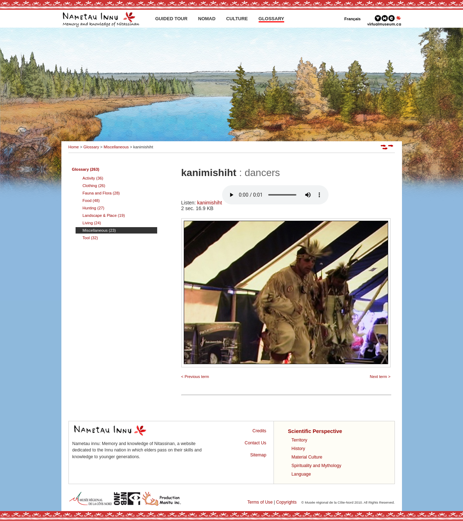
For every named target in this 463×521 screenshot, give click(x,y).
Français (352, 19)
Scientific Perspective (315, 431)
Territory (299, 440)
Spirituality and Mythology (316, 465)
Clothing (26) (94, 185)
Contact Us (255, 442)
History (298, 448)
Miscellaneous (116, 147)
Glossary (91, 147)
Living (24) (92, 223)
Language (301, 474)
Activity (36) (93, 178)
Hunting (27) (94, 208)
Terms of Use (259, 502)
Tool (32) (90, 238)
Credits (259, 430)
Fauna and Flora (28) (101, 193)
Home (73, 147)
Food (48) (91, 200)
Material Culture (307, 457)
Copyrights (286, 502)
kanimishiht (263, 202)
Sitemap (258, 455)
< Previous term (195, 376)
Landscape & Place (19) (104, 215)
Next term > (380, 376)
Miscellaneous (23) (99, 230)
